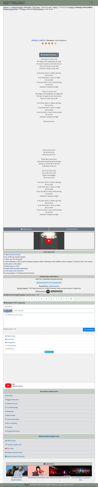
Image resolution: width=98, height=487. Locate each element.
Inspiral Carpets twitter (13, 452)
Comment (9, 339)
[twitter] (30, 484)
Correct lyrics (71, 229)
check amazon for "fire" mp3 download (49, 282)
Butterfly (8, 396)
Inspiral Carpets (17, 7)
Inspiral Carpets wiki (13, 445)
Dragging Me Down (12, 431)
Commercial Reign (12, 419)
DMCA (39, 484)
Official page (10, 441)
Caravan (8, 427)
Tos (43, 484)
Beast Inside (10, 415)
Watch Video (10, 336)
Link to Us (54, 484)
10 (71, 299)
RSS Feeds (48, 484)
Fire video (9, 448)
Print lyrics (9, 349)
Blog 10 (71, 484)
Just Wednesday (11, 407)
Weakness (9, 411)
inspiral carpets (54, 286)
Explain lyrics (26, 229)
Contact (60, 484)
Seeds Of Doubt (11, 404)
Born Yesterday (11, 423)
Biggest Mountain (12, 400)
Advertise (65, 484)
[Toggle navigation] (91, 3)
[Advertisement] (49, 24)
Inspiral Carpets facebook (14, 456)
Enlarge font (10, 342)
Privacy (34, 484)
